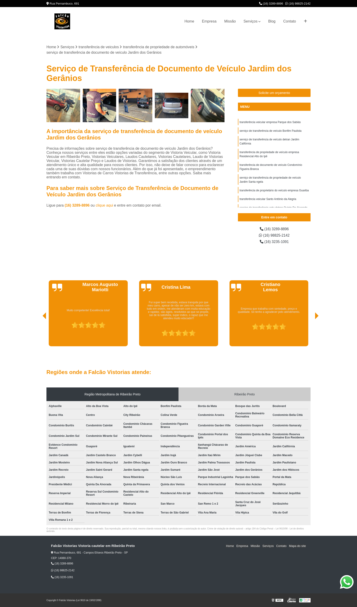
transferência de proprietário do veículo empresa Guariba (274, 190)
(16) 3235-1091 (274, 242)
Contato (289, 21)
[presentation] (38, 333)
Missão (230, 21)
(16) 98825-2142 (298, 3)
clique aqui (104, 205)
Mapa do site (297, 546)
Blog (271, 21)
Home (189, 21)
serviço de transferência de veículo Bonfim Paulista (270, 130)
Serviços (251, 21)
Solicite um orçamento (274, 93)
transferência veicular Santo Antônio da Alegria (268, 199)
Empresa (209, 21)
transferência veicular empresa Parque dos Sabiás (270, 122)
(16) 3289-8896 (271, 3)
